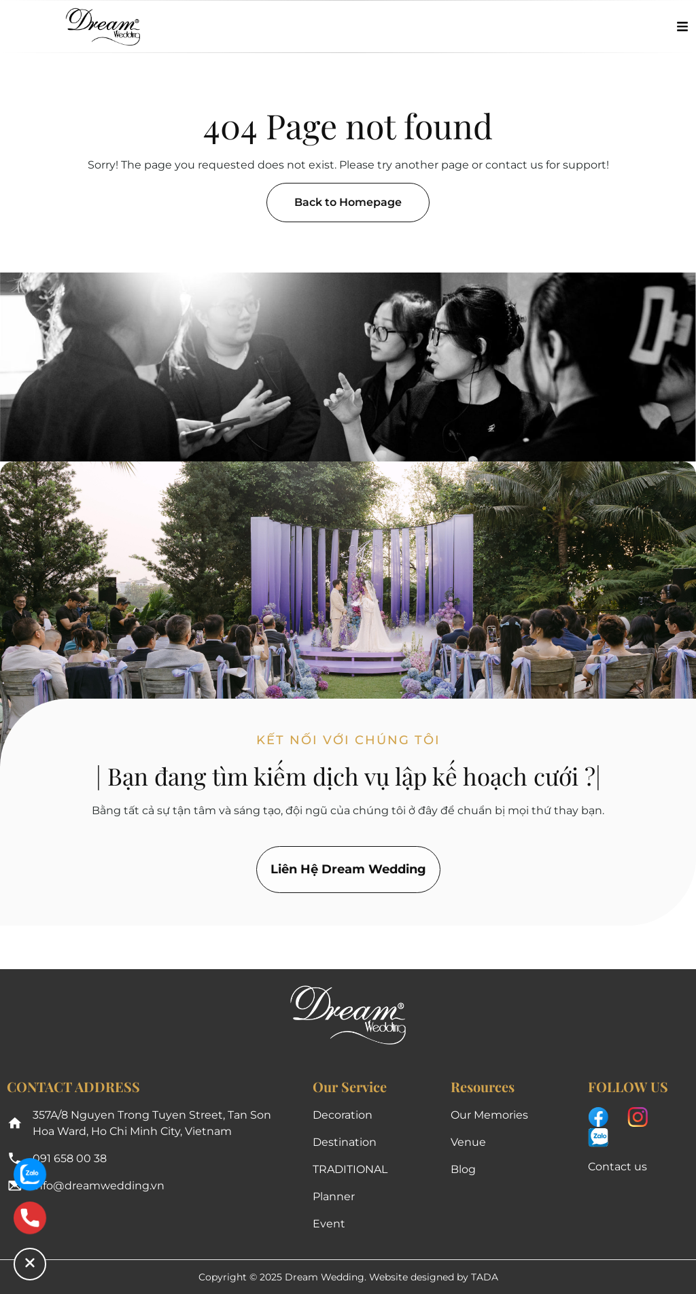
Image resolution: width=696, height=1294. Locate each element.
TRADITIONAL (350, 1169)
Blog (463, 1169)
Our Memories (489, 1114)
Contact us (617, 1166)
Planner (334, 1196)
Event (329, 1223)
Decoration (342, 1114)
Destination (345, 1142)
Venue (468, 1142)
